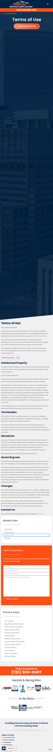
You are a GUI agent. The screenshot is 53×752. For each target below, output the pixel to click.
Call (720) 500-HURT (26, 10)
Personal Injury (10, 636)
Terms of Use (9, 535)
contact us (40, 514)
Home (3, 13)
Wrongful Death (10, 656)
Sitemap (7, 538)
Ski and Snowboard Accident (15, 641)
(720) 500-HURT (26, 672)
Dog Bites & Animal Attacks (14, 624)
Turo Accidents (10, 650)
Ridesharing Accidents (12, 638)
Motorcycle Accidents (12, 630)
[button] (47, 4)
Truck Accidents (10, 647)
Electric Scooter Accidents (14, 627)
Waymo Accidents (11, 653)
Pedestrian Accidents (12, 633)
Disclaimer (8, 529)
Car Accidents (9, 621)
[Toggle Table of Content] (17, 357)
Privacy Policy (9, 532)
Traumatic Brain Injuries (13, 644)
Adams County (8, 735)
